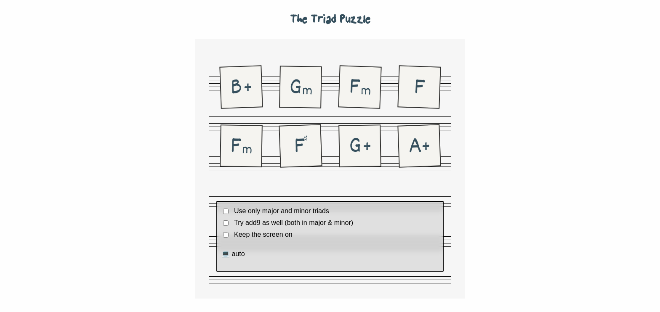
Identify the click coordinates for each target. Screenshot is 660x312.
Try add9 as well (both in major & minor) (293, 222)
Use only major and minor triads (281, 210)
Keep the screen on (263, 234)
